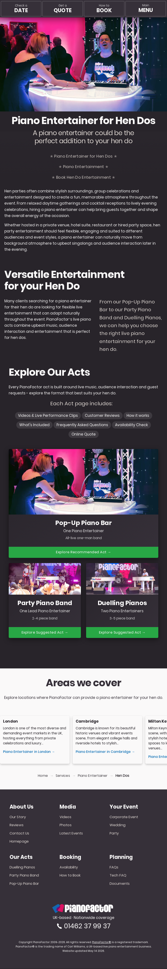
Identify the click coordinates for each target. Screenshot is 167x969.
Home (43, 776)
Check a (21, 8)
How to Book (70, 875)
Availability (69, 867)
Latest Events (71, 833)
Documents (120, 884)
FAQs (114, 867)
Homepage (19, 841)
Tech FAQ (118, 875)
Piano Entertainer (93, 776)
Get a (63, 8)
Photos (66, 825)
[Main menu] (145, 8)
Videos (65, 817)
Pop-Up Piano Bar (24, 884)
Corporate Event (124, 817)
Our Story (18, 817)
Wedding (117, 825)
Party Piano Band (24, 875)
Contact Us (19, 833)
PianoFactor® (101, 942)
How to (104, 8)
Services (63, 776)
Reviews (16, 825)
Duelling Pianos (22, 867)
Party (114, 833)
